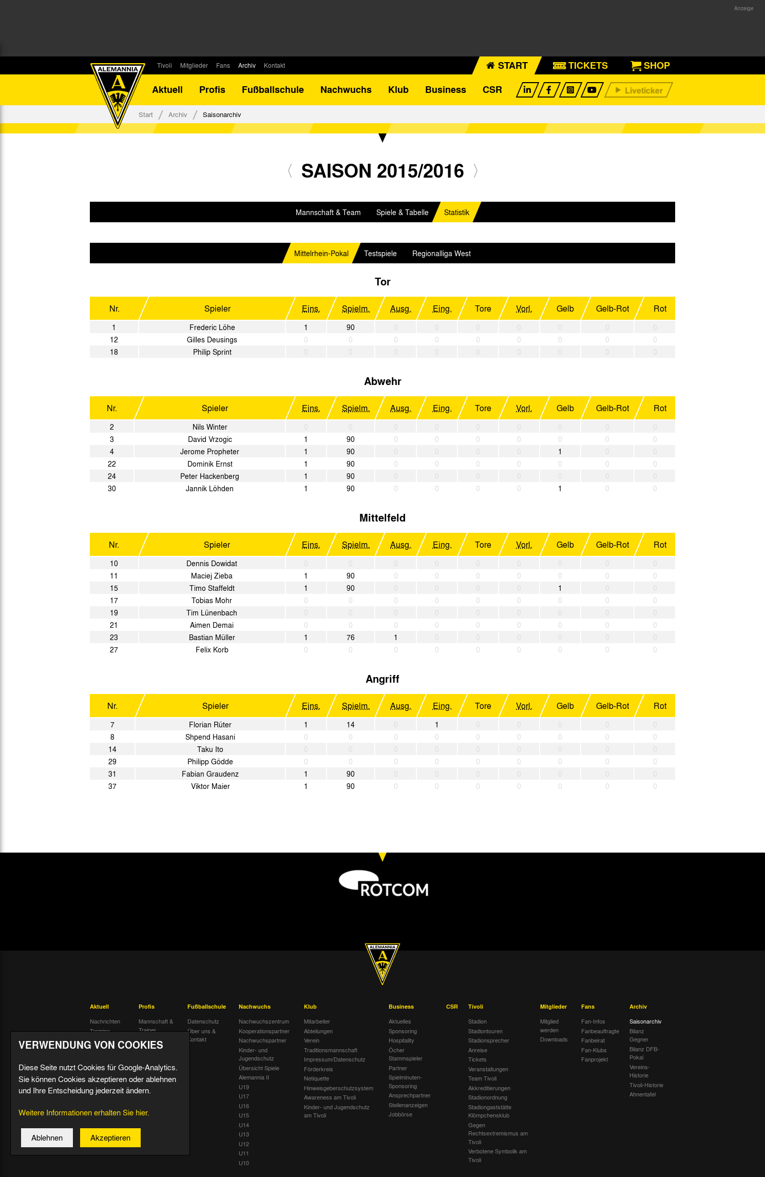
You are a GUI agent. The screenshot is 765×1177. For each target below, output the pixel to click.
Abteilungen (318, 1031)
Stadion (477, 1021)
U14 (244, 1125)
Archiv (247, 65)
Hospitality (401, 1040)
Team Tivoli (482, 1078)
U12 (244, 1144)
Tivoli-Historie (646, 1084)
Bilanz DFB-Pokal (644, 1053)
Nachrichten (105, 1021)
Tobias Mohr (212, 600)
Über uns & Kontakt (201, 1035)
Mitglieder (194, 65)
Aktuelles (400, 1021)
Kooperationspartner (264, 1031)
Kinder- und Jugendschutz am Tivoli (337, 1111)
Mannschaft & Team (328, 212)
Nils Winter (210, 426)
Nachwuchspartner (262, 1040)
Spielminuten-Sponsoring (405, 1081)
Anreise (477, 1050)
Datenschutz (203, 1021)
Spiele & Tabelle (402, 212)
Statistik (456, 212)
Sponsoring (403, 1031)
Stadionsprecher (488, 1040)
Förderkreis (318, 1069)
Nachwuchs (346, 90)
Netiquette (316, 1078)
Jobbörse (400, 1114)
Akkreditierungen (489, 1088)
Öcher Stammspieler (406, 1054)
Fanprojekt (594, 1059)
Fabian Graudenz (210, 773)
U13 (244, 1134)
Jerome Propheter (209, 451)
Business (445, 90)
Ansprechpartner (410, 1095)
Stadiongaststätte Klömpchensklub (489, 1111)
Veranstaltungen (488, 1069)
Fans (223, 65)
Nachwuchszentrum (264, 1021)
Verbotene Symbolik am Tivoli (497, 1155)
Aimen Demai (212, 625)
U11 (244, 1153)
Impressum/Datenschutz (335, 1059)
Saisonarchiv (645, 1021)
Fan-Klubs (594, 1050)
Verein (311, 1040)
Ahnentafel (642, 1094)
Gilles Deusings (212, 339)
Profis (212, 90)
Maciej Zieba (212, 575)
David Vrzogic (210, 439)
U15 (244, 1115)
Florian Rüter (210, 724)
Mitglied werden (549, 1025)
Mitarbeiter (317, 1021)
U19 (244, 1087)
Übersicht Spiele (259, 1068)
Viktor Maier (210, 786)
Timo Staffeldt (212, 588)
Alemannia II (254, 1077)
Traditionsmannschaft (330, 1050)
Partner (398, 1068)
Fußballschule (273, 90)
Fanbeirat (593, 1040)
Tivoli (164, 65)
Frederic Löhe (212, 327)
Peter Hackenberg (209, 476)
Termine (100, 1031)
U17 (244, 1096)
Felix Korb (212, 649)
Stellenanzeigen (408, 1105)
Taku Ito (210, 749)
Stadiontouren (485, 1031)
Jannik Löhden (210, 488)
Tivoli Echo (103, 1040)
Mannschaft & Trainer (156, 1025)
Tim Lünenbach (211, 612)
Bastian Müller (212, 637)
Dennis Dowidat (211, 563)
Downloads (554, 1039)
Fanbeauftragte (600, 1031)
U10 (244, 1163)
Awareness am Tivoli (330, 1097)
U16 (244, 1106)
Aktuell (167, 90)
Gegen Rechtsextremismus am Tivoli (498, 1133)
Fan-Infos (593, 1021)
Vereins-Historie (639, 1071)
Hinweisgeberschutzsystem (338, 1088)
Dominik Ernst (210, 463)
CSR (492, 90)
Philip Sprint (212, 351)
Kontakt (274, 65)
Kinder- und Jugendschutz (256, 1054)
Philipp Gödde (210, 761)
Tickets (477, 1059)
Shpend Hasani (210, 736)
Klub (398, 90)
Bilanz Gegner (638, 1035)
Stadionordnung (487, 1097)
